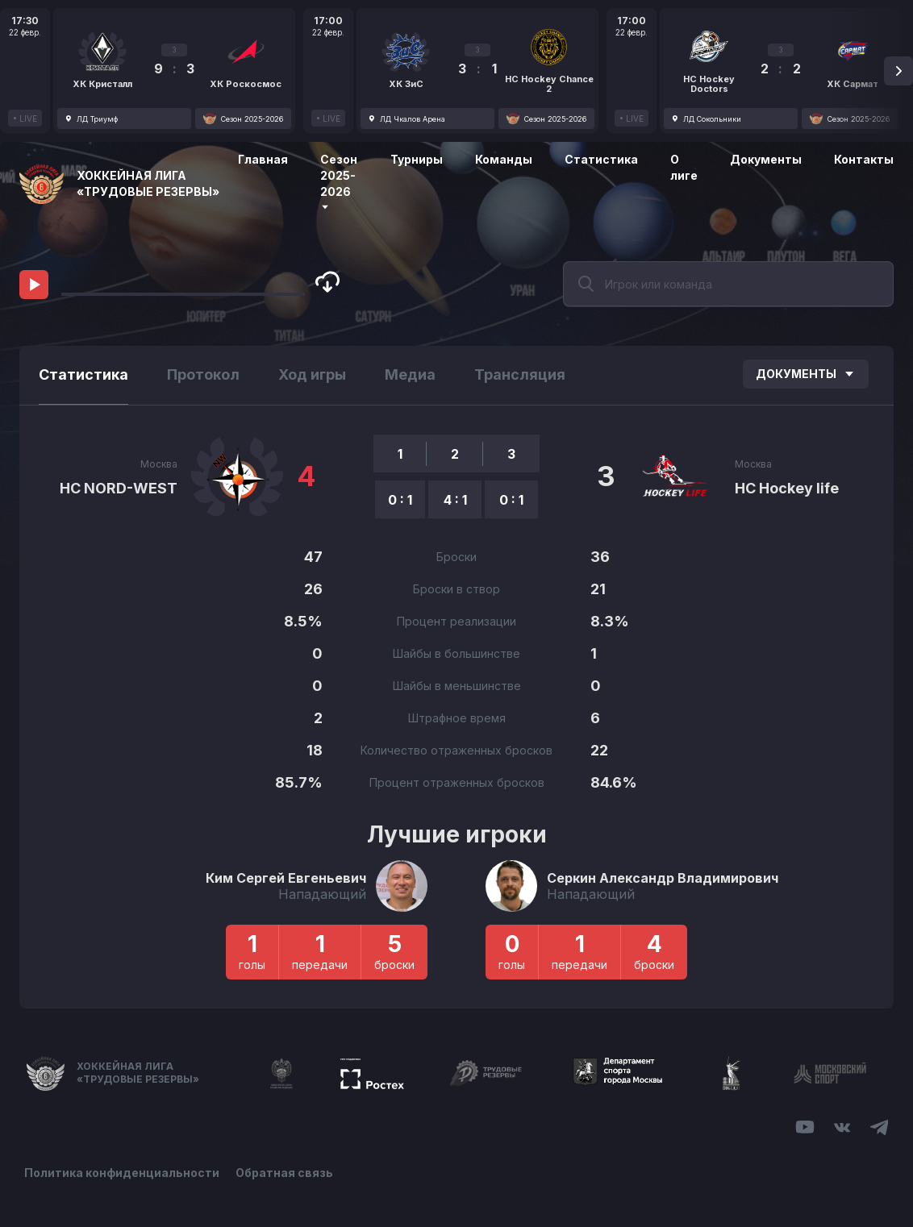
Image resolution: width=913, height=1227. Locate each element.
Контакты (864, 159)
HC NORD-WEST (118, 488)
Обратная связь (284, 1172)
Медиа (410, 374)
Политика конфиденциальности (121, 1172)
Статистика (601, 159)
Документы (766, 159)
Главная (263, 159)
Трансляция (519, 374)
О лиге (684, 167)
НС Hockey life (787, 488)
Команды (503, 159)
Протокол (203, 374)
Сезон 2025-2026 (338, 182)
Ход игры (312, 374)
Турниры (416, 159)
